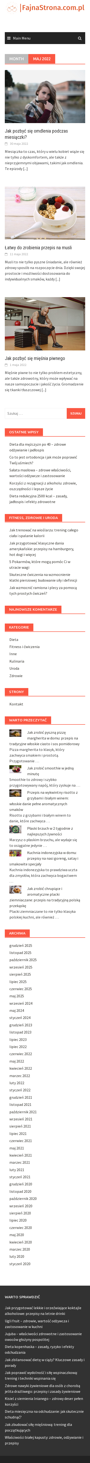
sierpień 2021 (20, 1126)
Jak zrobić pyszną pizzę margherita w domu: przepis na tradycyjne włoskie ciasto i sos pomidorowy (44, 738)
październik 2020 (23, 1198)
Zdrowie (16, 675)
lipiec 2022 (18, 1046)
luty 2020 (16, 1256)
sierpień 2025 (20, 974)
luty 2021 (16, 1169)
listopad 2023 (20, 1032)
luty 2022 (16, 1082)
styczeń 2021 (19, 1176)
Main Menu (21, 38)
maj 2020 (16, 1234)
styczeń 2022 (19, 1090)
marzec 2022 (19, 1075)
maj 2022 (16, 1061)
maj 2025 (16, 996)
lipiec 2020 (18, 1220)
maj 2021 (16, 1148)
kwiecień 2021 (20, 1155)
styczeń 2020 (19, 1263)
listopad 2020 (20, 1191)
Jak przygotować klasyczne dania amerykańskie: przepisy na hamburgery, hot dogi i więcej (41, 549)
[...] (25, 168)
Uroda (14, 668)
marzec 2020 (19, 1249)
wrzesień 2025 (20, 967)
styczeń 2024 (19, 1017)
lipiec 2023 (18, 1039)
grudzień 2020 (20, 1184)
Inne (13, 653)
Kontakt (16, 704)
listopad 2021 (20, 1104)
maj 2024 (16, 1010)
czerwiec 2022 (20, 1053)
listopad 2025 (20, 952)
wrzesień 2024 (20, 1003)
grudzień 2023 (20, 1025)
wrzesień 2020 (20, 1205)
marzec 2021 (19, 1162)
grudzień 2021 (20, 1097)
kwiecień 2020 (20, 1242)
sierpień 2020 (20, 1213)
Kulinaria (16, 661)
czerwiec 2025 (20, 988)
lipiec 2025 (18, 981)
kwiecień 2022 (20, 1068)
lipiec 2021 (18, 1133)
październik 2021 (23, 1111)
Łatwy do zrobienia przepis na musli (38, 247)
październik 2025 (23, 959)
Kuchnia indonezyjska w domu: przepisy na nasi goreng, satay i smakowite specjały (43, 858)
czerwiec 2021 (20, 1140)
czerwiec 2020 (20, 1227)
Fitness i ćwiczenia (24, 646)
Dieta (13, 639)
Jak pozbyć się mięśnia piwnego (35, 358)
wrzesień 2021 (20, 1119)
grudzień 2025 (20, 945)
